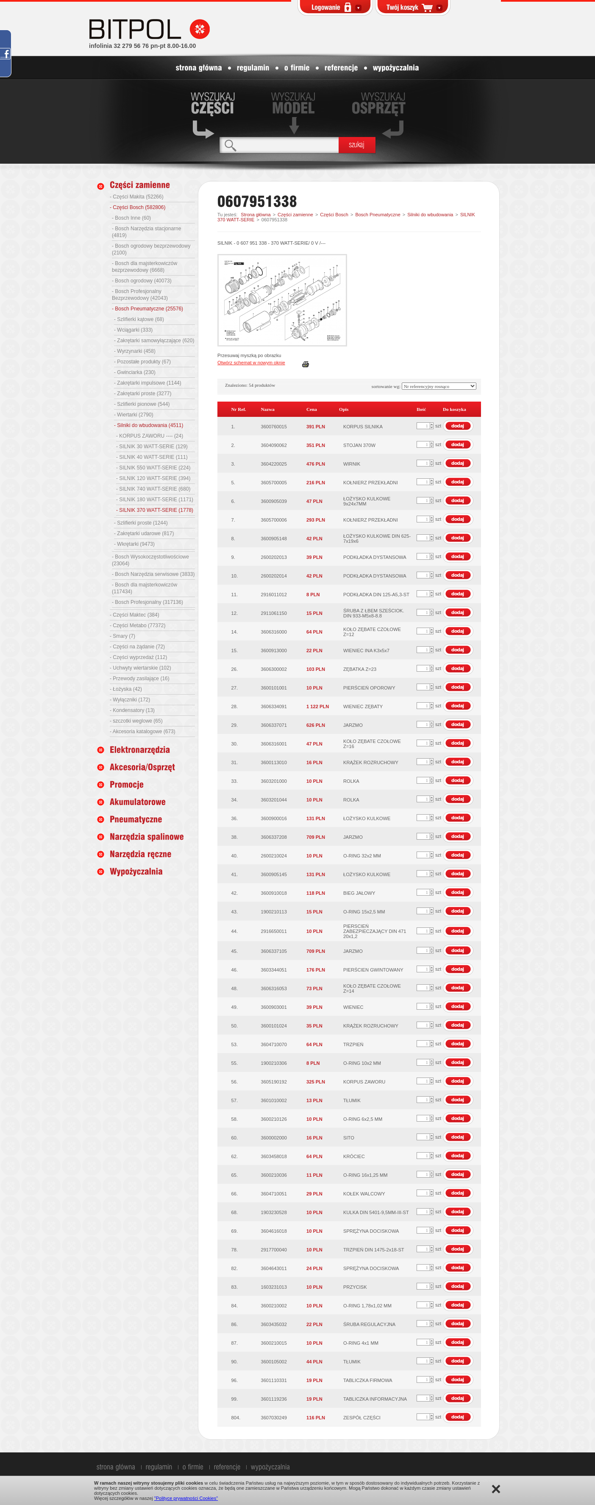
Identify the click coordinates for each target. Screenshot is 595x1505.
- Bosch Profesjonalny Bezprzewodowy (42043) (140, 294)
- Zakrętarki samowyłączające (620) (154, 340)
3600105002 (274, 1361)
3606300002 (274, 669)
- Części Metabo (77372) (137, 625)
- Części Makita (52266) (137, 197)
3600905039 (274, 501)
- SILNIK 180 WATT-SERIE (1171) (154, 500)
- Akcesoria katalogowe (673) (142, 731)
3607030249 (274, 1417)
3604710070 (274, 1044)
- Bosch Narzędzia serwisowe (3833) (153, 574)
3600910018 (274, 893)
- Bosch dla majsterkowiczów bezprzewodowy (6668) (144, 266)
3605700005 (274, 482)
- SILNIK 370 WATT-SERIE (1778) (154, 510)
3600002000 (274, 1137)
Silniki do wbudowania (430, 214)
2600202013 (274, 557)
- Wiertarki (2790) (133, 415)
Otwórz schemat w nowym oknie (251, 362)
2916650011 (274, 931)
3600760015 (274, 426)
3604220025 (274, 463)
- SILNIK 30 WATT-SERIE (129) (152, 447)
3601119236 (274, 1399)
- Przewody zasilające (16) (140, 678)
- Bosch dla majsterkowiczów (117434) (144, 588)
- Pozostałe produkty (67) (142, 362)
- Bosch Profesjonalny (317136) (147, 602)
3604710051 (274, 1193)
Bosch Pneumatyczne (377, 214)
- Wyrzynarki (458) (135, 351)
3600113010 (274, 762)
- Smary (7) (122, 636)
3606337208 (274, 837)
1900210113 (274, 911)
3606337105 (274, 951)
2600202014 (274, 575)
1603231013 (274, 1287)
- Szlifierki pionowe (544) (142, 404)
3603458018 (274, 1156)
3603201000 (274, 781)
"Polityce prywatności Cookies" (186, 1498)
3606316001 (274, 743)
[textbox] (279, 145)
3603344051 (274, 969)
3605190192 (274, 1081)
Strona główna (255, 214)
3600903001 (274, 1007)
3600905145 (274, 874)
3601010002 (274, 1100)
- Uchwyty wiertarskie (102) (140, 668)
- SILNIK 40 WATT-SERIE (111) (152, 457)
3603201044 (274, 799)
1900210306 (274, 1063)
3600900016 (274, 818)
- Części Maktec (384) (134, 615)
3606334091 (274, 706)
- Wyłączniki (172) (130, 700)
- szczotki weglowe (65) (136, 721)
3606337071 (274, 725)
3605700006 (274, 519)
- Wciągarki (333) (133, 330)
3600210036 (274, 1175)
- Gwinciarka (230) (135, 372)
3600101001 (274, 687)
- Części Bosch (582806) (137, 207)
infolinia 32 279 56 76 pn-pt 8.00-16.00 (142, 45)
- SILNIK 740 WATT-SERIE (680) (153, 489)
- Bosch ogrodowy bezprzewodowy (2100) (151, 249)
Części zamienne (295, 214)
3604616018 (274, 1231)
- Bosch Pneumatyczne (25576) (147, 309)
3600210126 (274, 1119)
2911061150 (274, 613)
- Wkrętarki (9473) (134, 544)
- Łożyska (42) (126, 689)
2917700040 (274, 1249)
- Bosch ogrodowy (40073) (142, 281)
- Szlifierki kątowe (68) (139, 319)
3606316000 (274, 631)
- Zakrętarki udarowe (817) (144, 533)
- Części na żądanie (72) (137, 647)
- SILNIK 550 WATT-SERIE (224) (153, 468)
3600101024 (274, 1025)
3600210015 (274, 1343)
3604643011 (274, 1268)
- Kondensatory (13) (132, 710)
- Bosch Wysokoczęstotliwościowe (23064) (150, 560)
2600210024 (274, 855)
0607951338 (274, 219)
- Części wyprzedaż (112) (138, 657)
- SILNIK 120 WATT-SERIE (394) (153, 478)
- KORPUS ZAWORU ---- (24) (149, 436)
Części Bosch (334, 214)
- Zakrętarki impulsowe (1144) (147, 383)
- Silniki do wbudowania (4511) (148, 425)
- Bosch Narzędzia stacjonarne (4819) (146, 232)
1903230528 (274, 1212)
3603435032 (274, 1324)
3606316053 (274, 988)
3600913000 (274, 650)
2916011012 (274, 594)
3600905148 (274, 538)
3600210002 (274, 1305)
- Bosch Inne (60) (131, 218)
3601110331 (274, 1380)
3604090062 (274, 445)
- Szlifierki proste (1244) (141, 523)
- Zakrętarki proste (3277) (142, 393)
